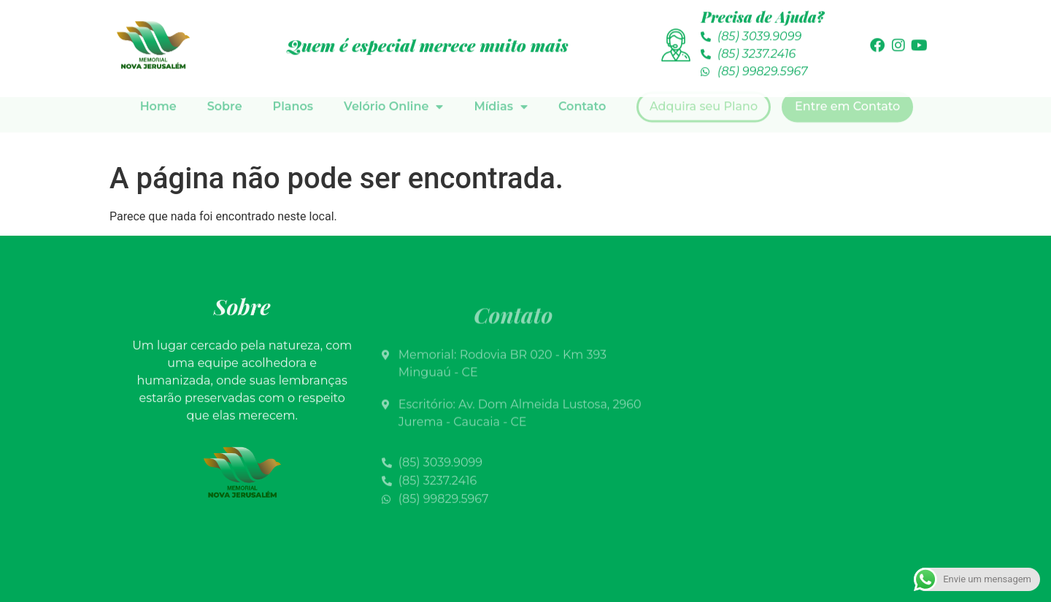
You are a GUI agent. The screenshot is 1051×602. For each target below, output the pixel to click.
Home (158, 82)
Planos (293, 82)
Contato (582, 82)
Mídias (500, 82)
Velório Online (393, 82)
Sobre (224, 82)
